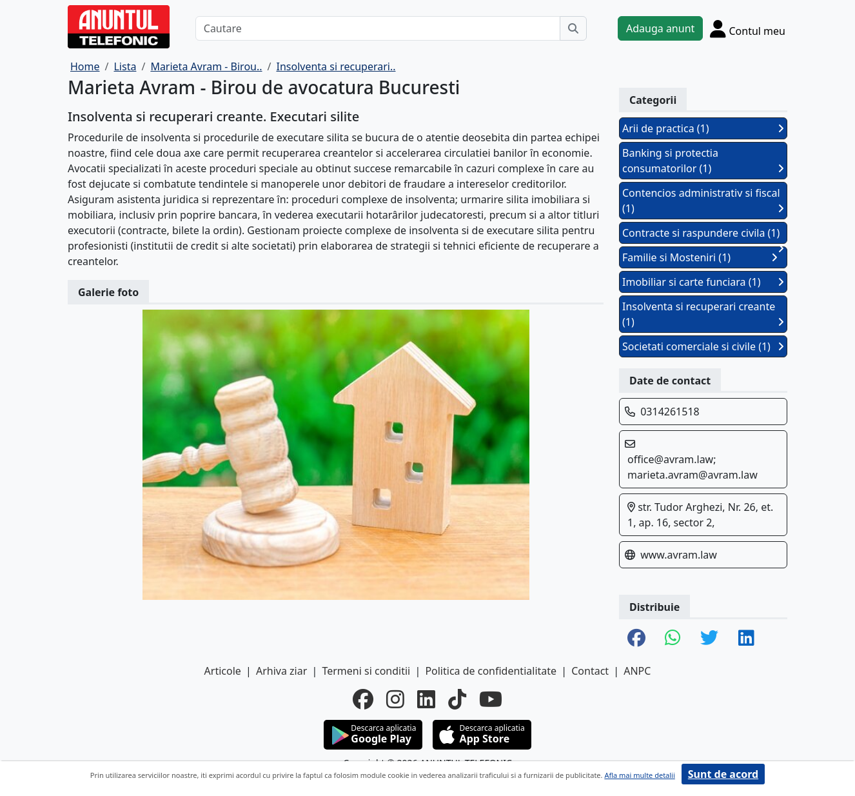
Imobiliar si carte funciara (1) (703, 282)
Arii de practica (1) (703, 128)
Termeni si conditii (366, 671)
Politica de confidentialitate (490, 671)
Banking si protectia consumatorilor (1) (703, 160)
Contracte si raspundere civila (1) (703, 235)
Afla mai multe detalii (639, 775)
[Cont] (747, 28)
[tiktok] (457, 699)
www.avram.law (678, 555)
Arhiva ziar (281, 671)
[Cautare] (377, 28)
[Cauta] (573, 28)
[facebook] (363, 699)
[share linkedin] (746, 638)
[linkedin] (426, 699)
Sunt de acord (723, 774)
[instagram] (395, 699)
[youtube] (490, 699)
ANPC (637, 671)
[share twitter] (709, 638)
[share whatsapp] (672, 638)
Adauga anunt (660, 28)
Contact (590, 671)
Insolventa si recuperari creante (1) (703, 314)
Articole (222, 671)
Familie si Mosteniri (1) (700, 257)
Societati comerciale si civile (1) (703, 346)
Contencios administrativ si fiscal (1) (703, 200)
